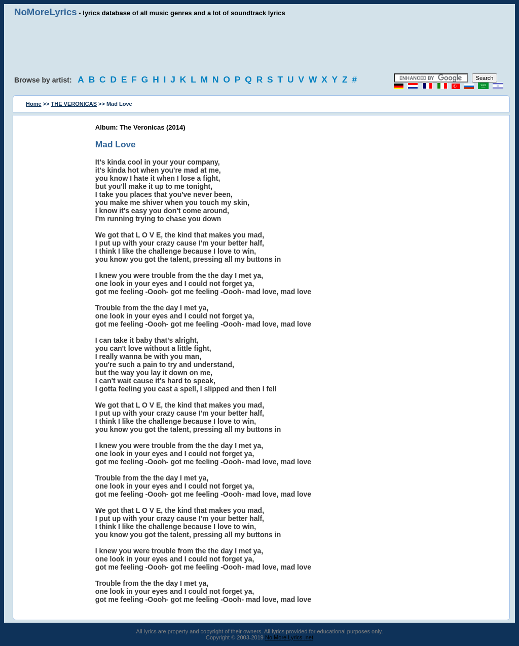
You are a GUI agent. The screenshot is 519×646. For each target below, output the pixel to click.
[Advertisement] (259, 45)
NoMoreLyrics (45, 12)
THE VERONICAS (74, 104)
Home (34, 104)
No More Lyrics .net (289, 637)
